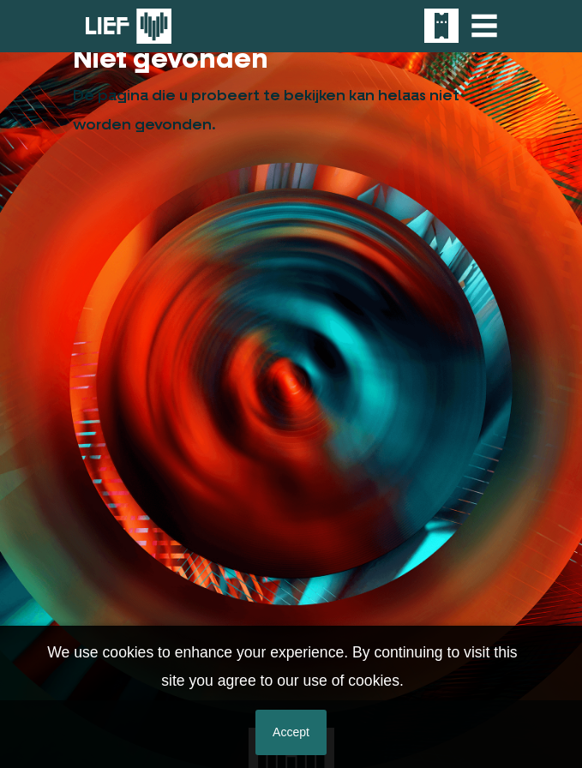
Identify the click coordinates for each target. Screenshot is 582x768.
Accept (291, 732)
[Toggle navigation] (484, 26)
